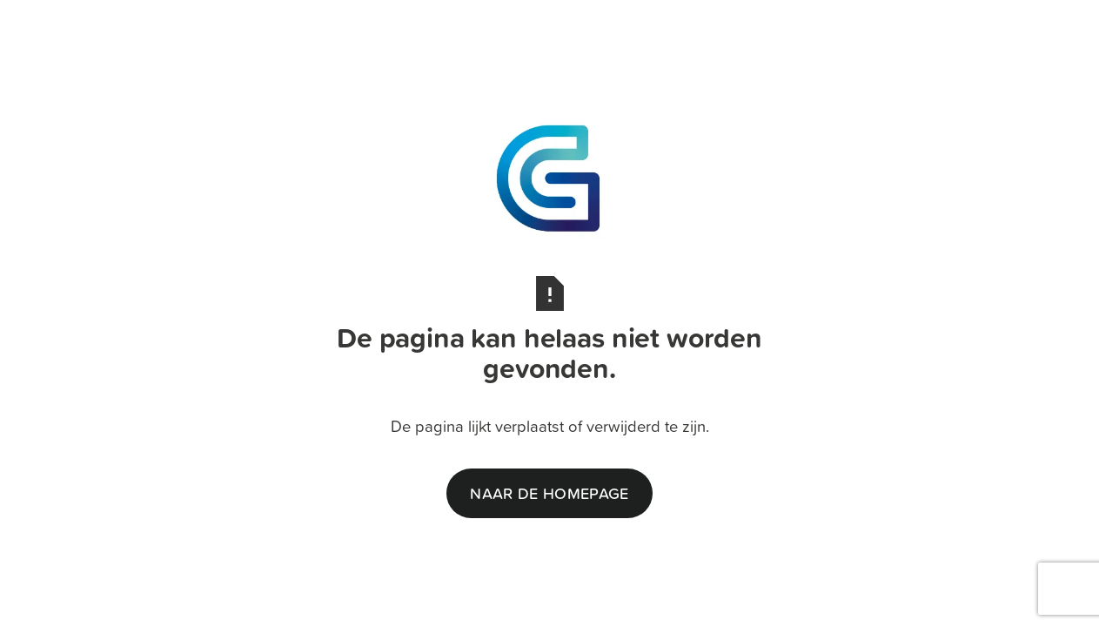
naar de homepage (549, 493)
